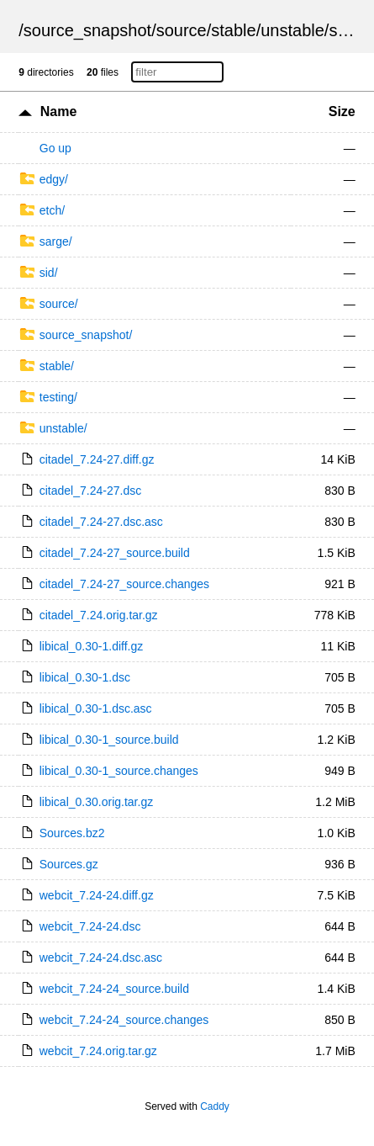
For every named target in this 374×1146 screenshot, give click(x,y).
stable (233, 30)
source (181, 30)
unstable (292, 30)
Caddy (214, 1106)
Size (342, 111)
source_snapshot (87, 30)
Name (58, 111)
